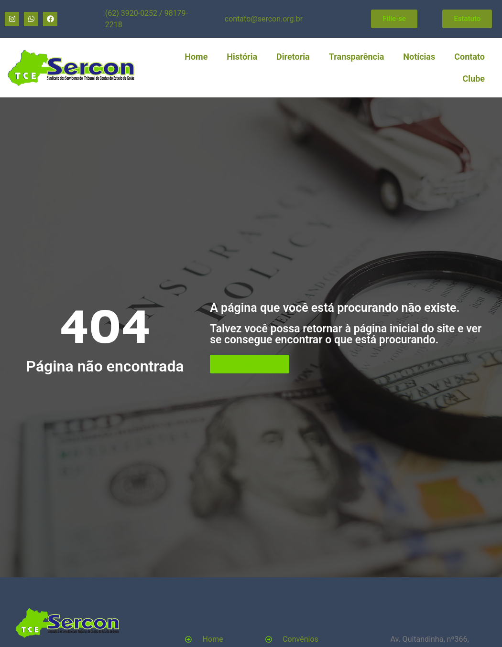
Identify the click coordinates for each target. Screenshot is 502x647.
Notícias (419, 57)
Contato (469, 57)
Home (196, 57)
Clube (474, 79)
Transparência (356, 57)
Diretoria (293, 57)
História (242, 57)
